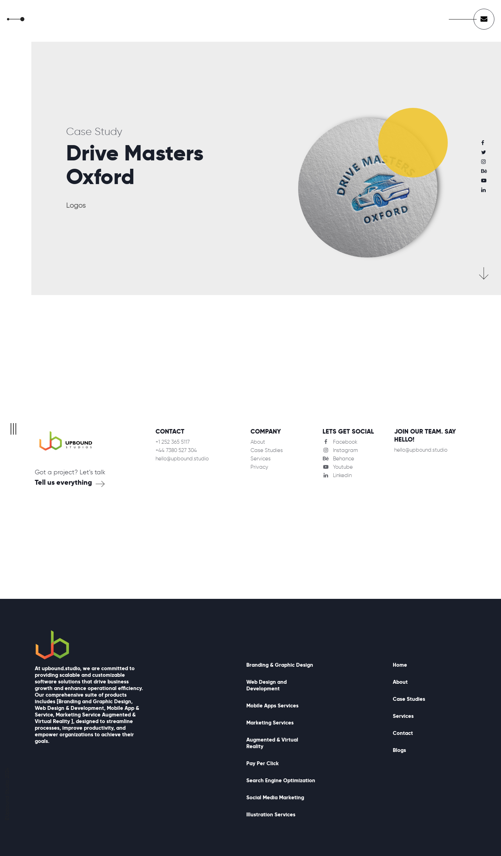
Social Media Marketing (275, 797)
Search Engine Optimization (280, 780)
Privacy (259, 467)
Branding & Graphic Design (279, 664)
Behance (338, 458)
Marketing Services (270, 722)
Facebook (340, 442)
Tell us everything (63, 482)
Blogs (399, 750)
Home (400, 664)
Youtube (338, 467)
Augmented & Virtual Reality (272, 743)
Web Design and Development (266, 685)
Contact (403, 733)
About (257, 442)
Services (260, 458)
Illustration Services (270, 814)
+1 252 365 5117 (173, 442)
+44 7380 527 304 (176, 450)
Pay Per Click (262, 763)
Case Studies (266, 450)
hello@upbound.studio (182, 458)
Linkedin (337, 475)
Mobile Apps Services (272, 705)
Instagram (340, 450)
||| (13, 428)
